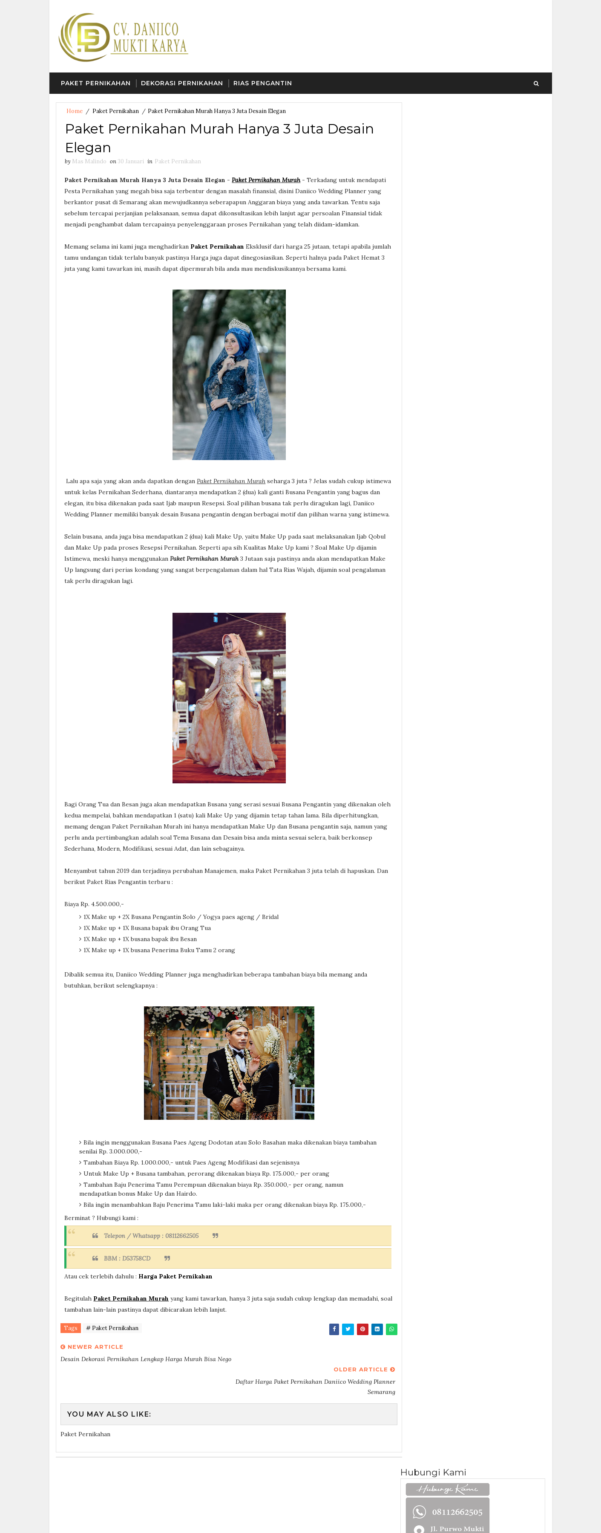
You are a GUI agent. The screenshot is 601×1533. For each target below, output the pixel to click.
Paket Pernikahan (96, 83)
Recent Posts (437, 551)
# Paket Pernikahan (112, 1340)
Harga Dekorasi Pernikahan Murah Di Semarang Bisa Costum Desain (486, 640)
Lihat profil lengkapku (437, 368)
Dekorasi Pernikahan (182, 83)
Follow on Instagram (475, 464)
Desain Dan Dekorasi (437, 809)
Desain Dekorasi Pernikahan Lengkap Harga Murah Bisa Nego (487, 710)
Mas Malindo (433, 357)
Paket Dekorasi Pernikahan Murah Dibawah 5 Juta (486, 672)
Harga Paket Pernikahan (176, 1288)
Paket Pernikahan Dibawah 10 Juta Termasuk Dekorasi (490, 602)
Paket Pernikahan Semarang (445, 509)
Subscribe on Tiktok (475, 446)
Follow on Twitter (475, 410)
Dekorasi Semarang (479, 277)
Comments (509, 551)
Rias (415, 854)
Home (74, 111)
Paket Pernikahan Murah (266, 181)
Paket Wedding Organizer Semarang (458, 839)
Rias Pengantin (262, 83)
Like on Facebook (475, 428)
